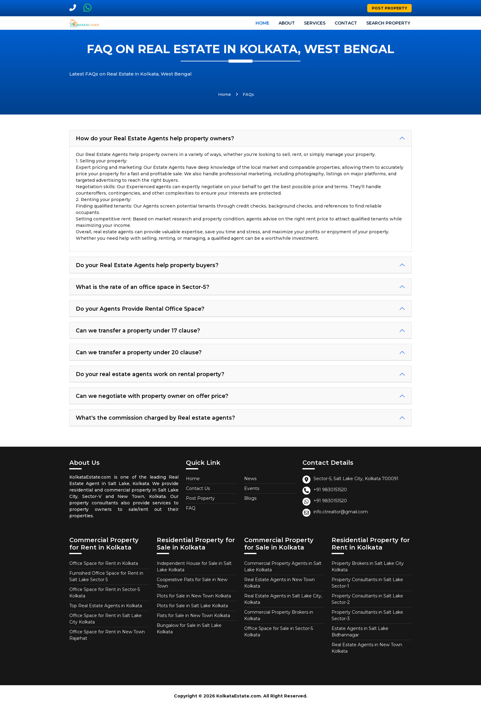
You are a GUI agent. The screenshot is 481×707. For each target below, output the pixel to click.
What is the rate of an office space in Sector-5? (142, 287)
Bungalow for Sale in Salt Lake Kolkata (189, 629)
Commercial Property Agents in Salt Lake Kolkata (282, 567)
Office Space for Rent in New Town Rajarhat (107, 635)
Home (262, 23)
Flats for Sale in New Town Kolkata (193, 615)
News (250, 478)
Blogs (250, 498)
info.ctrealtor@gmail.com (341, 512)
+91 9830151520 (330, 489)
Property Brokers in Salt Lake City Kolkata (368, 567)
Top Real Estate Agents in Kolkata (105, 605)
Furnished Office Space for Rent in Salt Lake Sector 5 (106, 576)
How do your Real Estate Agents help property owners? (155, 138)
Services (314, 23)
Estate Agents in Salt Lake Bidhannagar (360, 632)
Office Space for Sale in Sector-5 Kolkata (278, 632)
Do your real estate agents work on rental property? (150, 374)
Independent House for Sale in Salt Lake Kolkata (194, 567)
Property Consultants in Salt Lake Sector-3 (367, 615)
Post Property (389, 8)
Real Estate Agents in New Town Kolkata (279, 583)
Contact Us (198, 488)
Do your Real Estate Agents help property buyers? (147, 265)
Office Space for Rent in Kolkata (103, 563)
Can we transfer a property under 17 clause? (138, 330)
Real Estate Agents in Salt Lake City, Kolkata (283, 599)
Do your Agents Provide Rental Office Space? (140, 308)
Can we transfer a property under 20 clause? (139, 352)
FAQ (190, 508)
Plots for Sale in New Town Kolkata (194, 596)
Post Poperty (200, 498)
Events (251, 488)
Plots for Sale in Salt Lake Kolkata (192, 605)
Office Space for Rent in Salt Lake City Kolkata (105, 619)
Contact (346, 23)
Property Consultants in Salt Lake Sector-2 (367, 599)
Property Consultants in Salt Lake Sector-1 (367, 583)
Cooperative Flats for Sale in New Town (192, 583)
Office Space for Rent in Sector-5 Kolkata (104, 593)
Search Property (388, 23)
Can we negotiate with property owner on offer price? (152, 396)
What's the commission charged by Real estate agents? (155, 417)
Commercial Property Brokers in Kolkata (278, 615)
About (287, 23)
